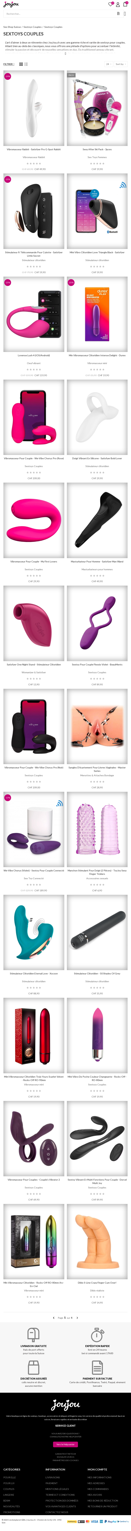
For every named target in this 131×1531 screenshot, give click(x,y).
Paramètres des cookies (65, 1460)
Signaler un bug (65, 1457)
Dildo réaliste (97, 1290)
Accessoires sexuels (97, 878)
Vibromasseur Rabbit (34, 157)
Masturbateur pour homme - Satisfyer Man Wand (97, 561)
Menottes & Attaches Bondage (97, 775)
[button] (65, 1444)
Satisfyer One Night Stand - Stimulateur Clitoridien (34, 664)
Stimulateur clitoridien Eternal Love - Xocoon (34, 973)
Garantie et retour (65, 1454)
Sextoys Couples (34, 466)
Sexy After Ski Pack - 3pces (97, 149)
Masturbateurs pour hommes (97, 569)
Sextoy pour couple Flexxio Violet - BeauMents (97, 664)
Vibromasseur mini (97, 363)
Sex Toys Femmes (97, 157)
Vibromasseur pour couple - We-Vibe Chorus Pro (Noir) (33, 767)
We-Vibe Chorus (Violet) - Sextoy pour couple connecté (34, 870)
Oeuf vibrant (34, 363)
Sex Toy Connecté (34, 878)
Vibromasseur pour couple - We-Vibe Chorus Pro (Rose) (34, 458)
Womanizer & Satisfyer (34, 672)
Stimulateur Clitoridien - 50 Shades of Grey (97, 973)
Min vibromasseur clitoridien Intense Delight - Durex (97, 355)
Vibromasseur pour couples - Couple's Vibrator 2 (34, 1179)
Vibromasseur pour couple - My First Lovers (33, 561)
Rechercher (118, 14)
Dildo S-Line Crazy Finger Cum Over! (97, 1282)
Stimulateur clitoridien (34, 260)
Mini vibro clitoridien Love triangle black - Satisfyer (97, 252)
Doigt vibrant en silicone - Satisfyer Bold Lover (97, 458)
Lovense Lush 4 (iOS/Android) (34, 355)
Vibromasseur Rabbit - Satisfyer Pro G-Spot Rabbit (34, 149)
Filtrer (8, 64)
